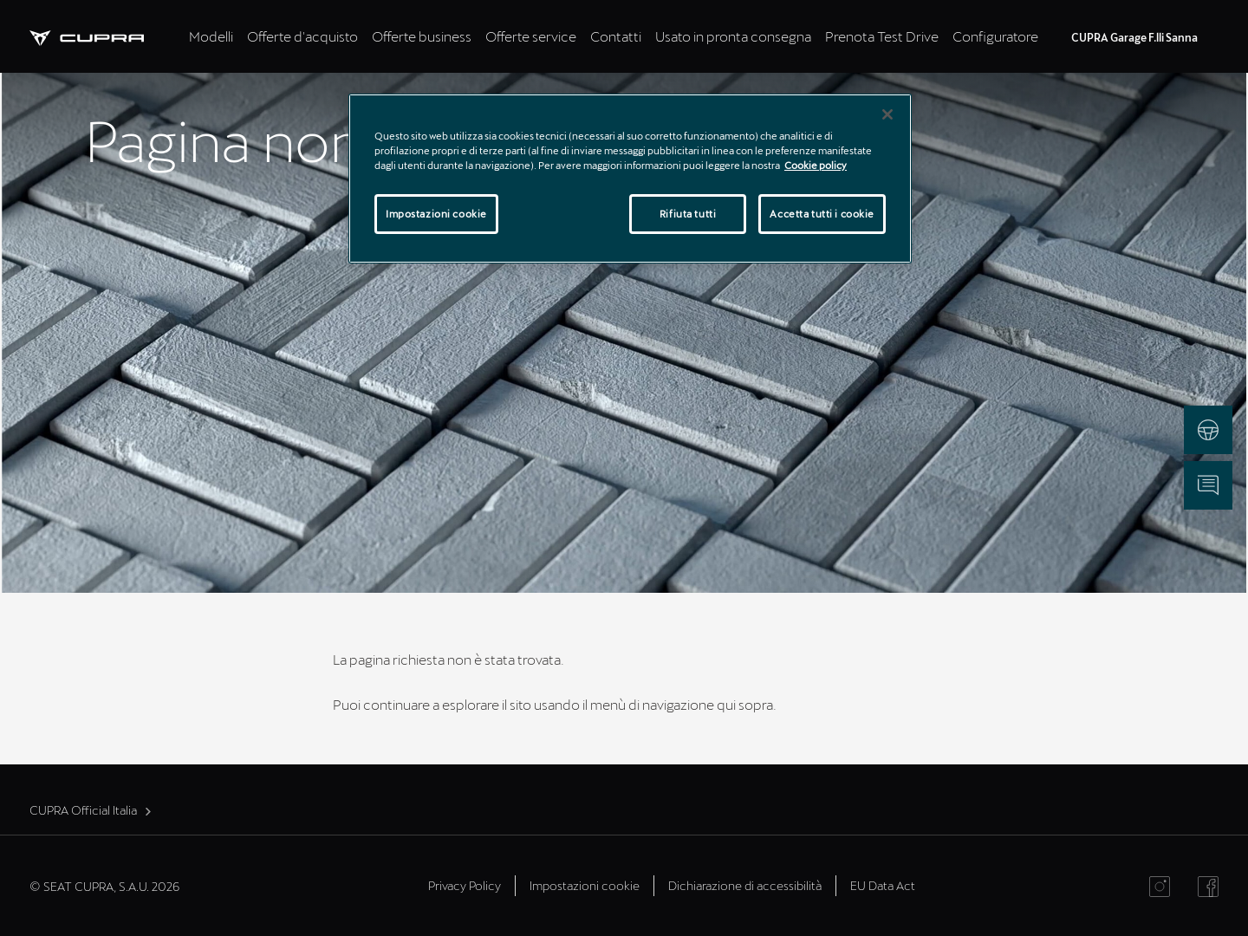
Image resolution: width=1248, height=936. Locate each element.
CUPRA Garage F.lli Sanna (1134, 37)
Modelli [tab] (211, 36)
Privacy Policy (464, 885)
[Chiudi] (887, 114)
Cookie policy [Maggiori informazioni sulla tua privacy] (815, 165)
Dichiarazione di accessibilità (745, 885)
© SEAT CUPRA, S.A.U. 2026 (104, 886)
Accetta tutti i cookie (822, 213)
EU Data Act (882, 885)
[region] (630, 178)
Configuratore (995, 36)
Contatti (615, 36)
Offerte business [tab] (421, 36)
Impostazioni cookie (585, 885)
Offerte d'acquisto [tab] (302, 36)
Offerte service (530, 36)
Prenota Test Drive (882, 36)
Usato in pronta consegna (733, 36)
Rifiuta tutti (688, 213)
